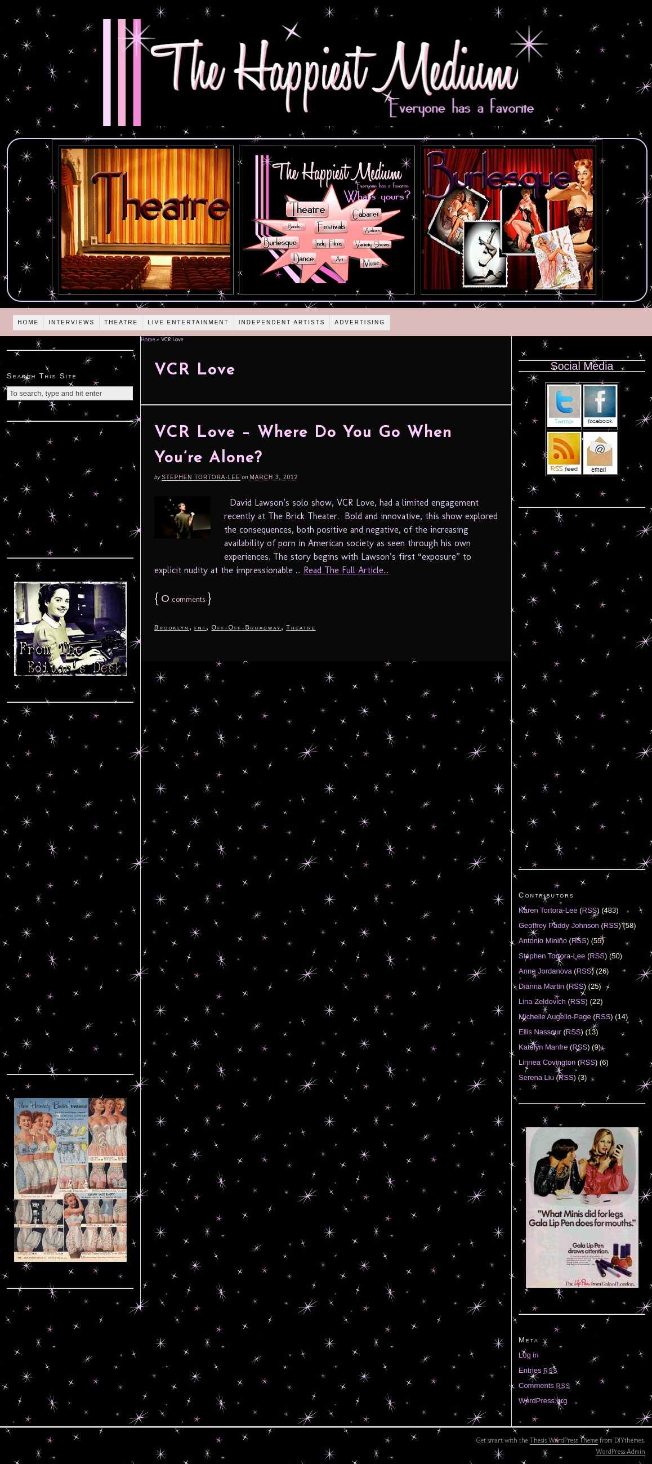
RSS (589, 910)
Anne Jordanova (545, 971)
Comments (544, 1385)
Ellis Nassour (540, 1032)
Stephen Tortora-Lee (201, 477)
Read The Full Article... (345, 570)
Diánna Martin (541, 986)
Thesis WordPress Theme (564, 1440)
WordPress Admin (620, 1452)
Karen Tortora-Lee (548, 910)
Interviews (71, 322)
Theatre (121, 322)
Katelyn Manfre (543, 1047)
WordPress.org (543, 1400)
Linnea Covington (547, 1062)
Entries (538, 1370)
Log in (528, 1355)
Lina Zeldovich (542, 1001)
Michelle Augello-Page (555, 1016)
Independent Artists (282, 322)
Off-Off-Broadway (246, 627)
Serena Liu (536, 1077)
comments (183, 599)
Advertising (359, 322)
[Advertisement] (70, 488)
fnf (200, 627)
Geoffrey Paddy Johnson (559, 925)
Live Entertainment (188, 322)
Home (28, 322)
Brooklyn (171, 627)
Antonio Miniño (543, 940)
